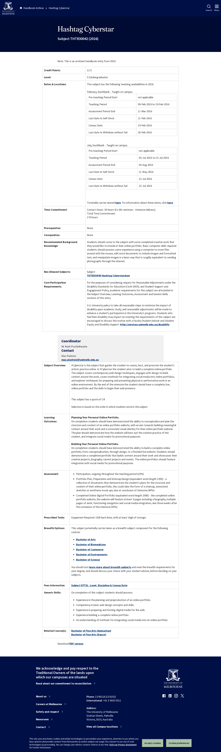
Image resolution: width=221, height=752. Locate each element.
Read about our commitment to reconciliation (63, 683)
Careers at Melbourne (49, 704)
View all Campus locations (102, 726)
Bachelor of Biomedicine (91, 544)
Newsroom (42, 719)
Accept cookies (153, 743)
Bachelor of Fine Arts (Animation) (91, 630)
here (118, 202)
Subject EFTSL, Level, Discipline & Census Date (99, 585)
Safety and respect (47, 711)
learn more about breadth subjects (110, 567)
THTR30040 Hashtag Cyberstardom (108, 275)
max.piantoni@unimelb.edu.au (80, 359)
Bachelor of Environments (91, 554)
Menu (216, 8)
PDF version (76, 643)
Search (209, 8)
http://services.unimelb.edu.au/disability (144, 324)
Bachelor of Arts (86, 539)
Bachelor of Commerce (89, 549)
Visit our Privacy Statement (123, 744)
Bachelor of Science (88, 559)
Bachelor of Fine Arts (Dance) (88, 634)
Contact (41, 727)
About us (41, 696)
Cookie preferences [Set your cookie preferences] (179, 743)
